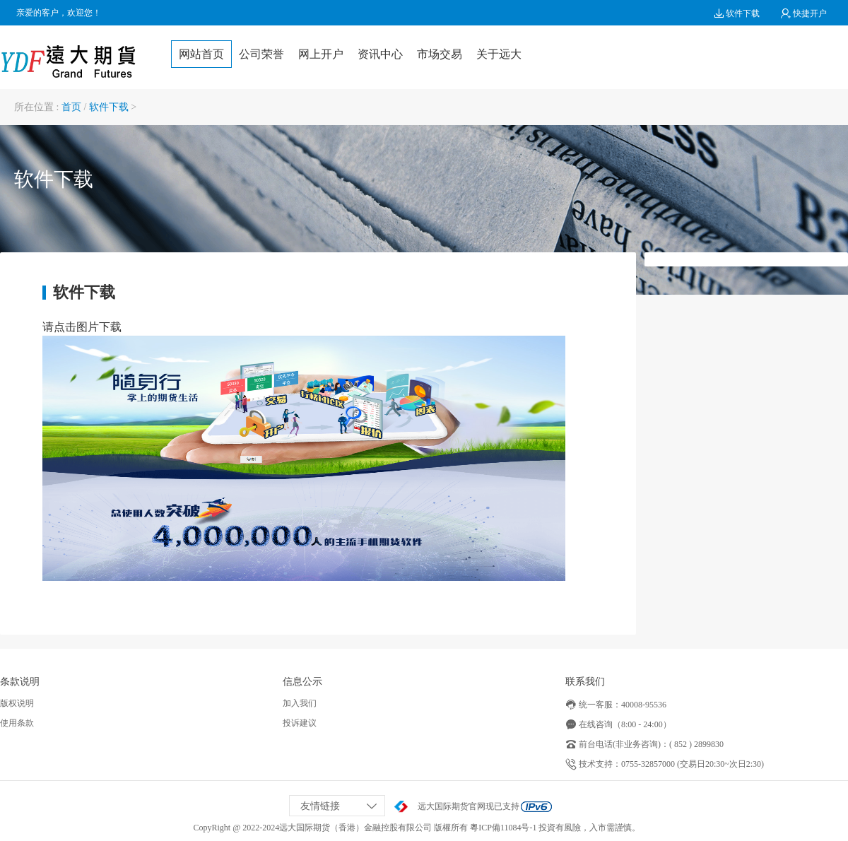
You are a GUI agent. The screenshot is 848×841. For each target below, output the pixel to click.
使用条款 (17, 723)
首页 (71, 107)
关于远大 (499, 54)
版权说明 (17, 703)
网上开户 (320, 54)
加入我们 (300, 703)
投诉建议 (300, 723)
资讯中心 (380, 54)
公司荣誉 (261, 54)
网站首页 (201, 54)
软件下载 (737, 13)
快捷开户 (804, 13)
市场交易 (439, 54)
